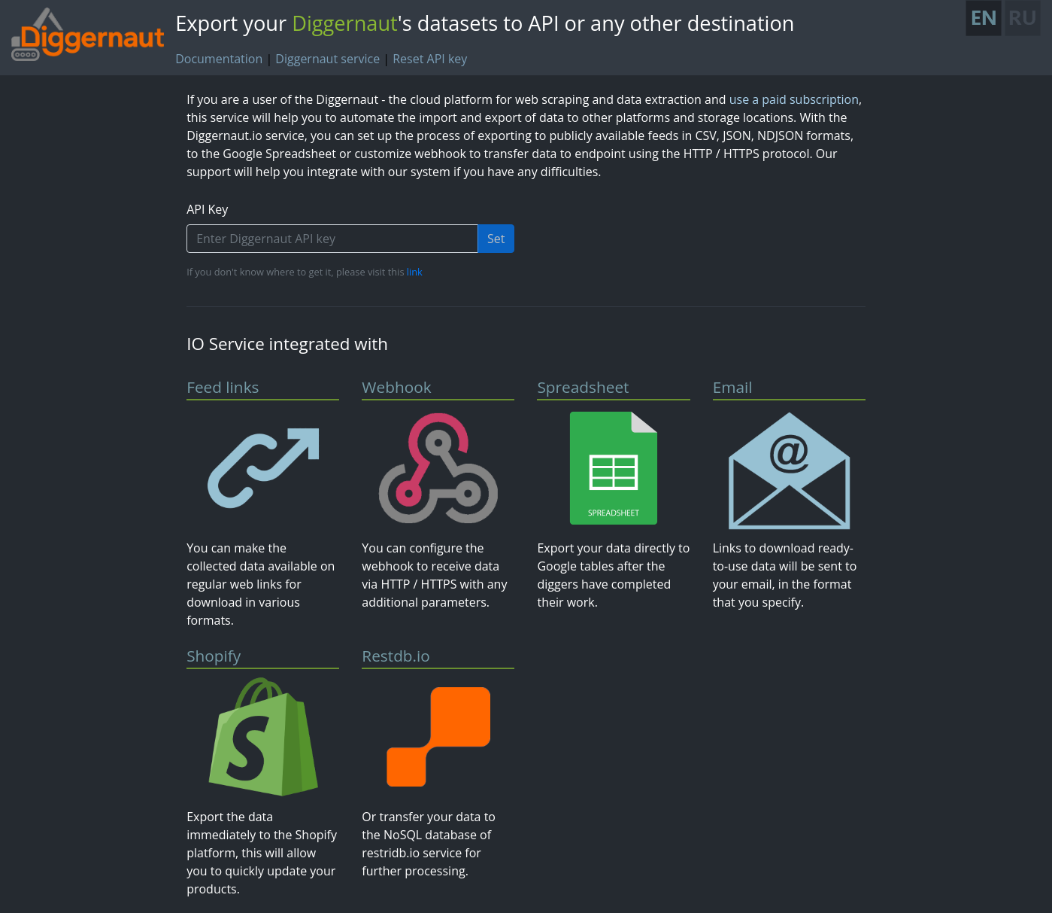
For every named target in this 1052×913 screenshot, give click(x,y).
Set (496, 238)
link (415, 271)
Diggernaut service (327, 58)
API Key (207, 209)
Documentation (218, 58)
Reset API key (430, 58)
